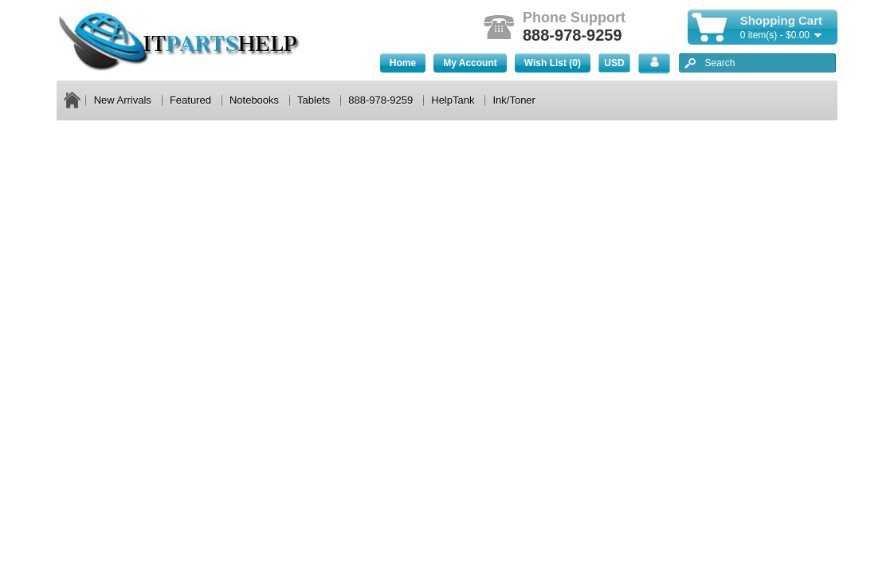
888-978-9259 (380, 100)
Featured (190, 100)
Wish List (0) (552, 63)
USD (614, 63)
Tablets (313, 100)
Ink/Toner (513, 100)
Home (403, 63)
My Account (470, 63)
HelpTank (452, 100)
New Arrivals (122, 100)
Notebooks (254, 100)
